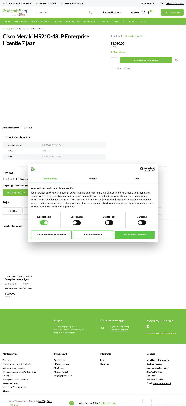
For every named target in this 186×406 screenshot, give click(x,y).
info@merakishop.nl (162, 383)
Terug (6, 29)
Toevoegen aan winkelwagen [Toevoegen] (146, 60)
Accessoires (119, 21)
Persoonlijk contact (112, 12)
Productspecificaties (12, 127)
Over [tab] (136, 179)
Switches (57, 21)
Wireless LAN (21, 21)
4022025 (13, 211)
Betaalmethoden (10, 383)
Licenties (7, 21)
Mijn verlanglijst (61, 371)
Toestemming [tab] (50, 179)
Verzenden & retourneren (14, 387)
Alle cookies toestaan (134, 235)
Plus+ (49, 401)
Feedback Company (175, 3)
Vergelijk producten (63, 375)
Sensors (105, 21)
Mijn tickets (59, 368)
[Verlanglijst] (143, 12)
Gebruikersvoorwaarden (14, 368)
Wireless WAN (72, 21)
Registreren (59, 360)
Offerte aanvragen (172, 12)
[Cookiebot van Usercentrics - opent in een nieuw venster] (142, 169)
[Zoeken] (66, 12)
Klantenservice (147, 3)
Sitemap (6, 391)
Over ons (143, 21)
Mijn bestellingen (61, 364)
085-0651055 (157, 379)
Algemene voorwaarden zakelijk (17, 364)
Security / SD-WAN (40, 21)
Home (14, 29)
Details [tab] (93, 179)
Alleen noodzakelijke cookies (51, 235)
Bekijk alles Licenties (134, 36)
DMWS (41, 401)
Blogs (131, 21)
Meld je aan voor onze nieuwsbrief (162, 333)
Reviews (28, 127)
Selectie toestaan (93, 235)
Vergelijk (116, 68)
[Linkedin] (148, 326)
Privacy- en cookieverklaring (15, 379)
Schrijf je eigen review (15, 192)
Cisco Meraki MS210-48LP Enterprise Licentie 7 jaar (18, 278)
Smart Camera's (91, 21)
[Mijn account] (135, 12)
